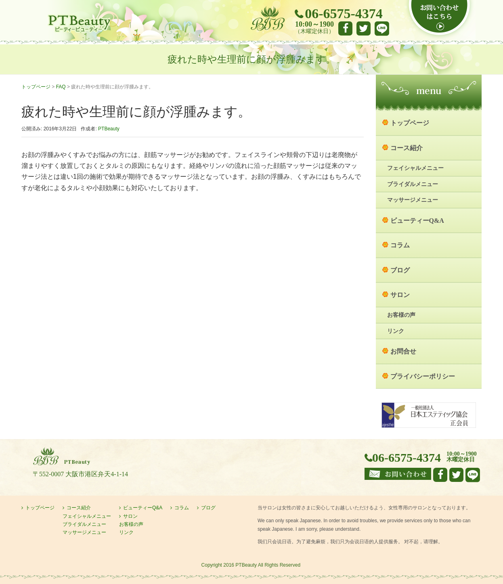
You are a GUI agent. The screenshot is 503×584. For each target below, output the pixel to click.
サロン (400, 294)
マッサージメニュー (412, 200)
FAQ (61, 87)
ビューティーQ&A (417, 220)
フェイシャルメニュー (415, 168)
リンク (395, 331)
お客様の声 (401, 315)
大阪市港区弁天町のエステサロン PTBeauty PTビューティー (79, 23)
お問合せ (403, 351)
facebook (345, 28)
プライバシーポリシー (422, 376)
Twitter (363, 28)
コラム (400, 245)
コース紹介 (406, 147)
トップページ (35, 87)
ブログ (400, 270)
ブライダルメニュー (412, 184)
